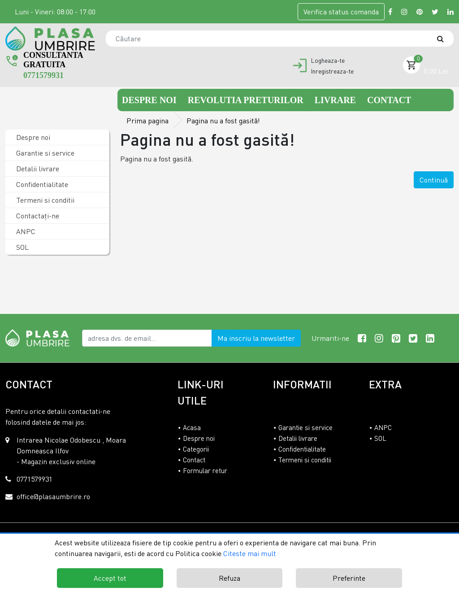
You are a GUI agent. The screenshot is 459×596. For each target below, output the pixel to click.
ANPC (24, 231)
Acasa (192, 427)
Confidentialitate (41, 184)
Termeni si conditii (44, 200)
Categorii (196, 449)
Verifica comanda (341, 11)
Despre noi (150, 100)
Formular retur (205, 470)
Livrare (336, 100)
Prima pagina (147, 120)
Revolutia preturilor (247, 100)
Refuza (229, 578)
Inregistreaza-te (332, 71)
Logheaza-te (328, 60)
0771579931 (43, 75)
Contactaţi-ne (36, 215)
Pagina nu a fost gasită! (223, 120)
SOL (21, 247)
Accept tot (110, 578)
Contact (389, 100)
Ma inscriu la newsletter (256, 338)
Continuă (434, 179)
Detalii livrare (36, 168)
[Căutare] (445, 38)
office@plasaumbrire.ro (53, 496)
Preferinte (349, 578)
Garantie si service (44, 152)
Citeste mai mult (249, 553)
